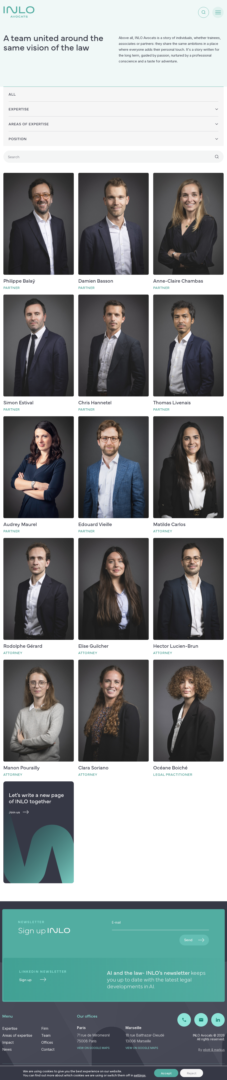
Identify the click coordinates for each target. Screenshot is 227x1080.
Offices (47, 1042)
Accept (166, 1073)
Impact (8, 1042)
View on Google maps (93, 1048)
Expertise (9, 1028)
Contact (47, 1049)
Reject (191, 1073)
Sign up (32, 979)
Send (194, 939)
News (7, 1049)
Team (46, 1035)
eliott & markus (214, 1050)
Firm (44, 1028)
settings (140, 1075)
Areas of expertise (17, 1035)
